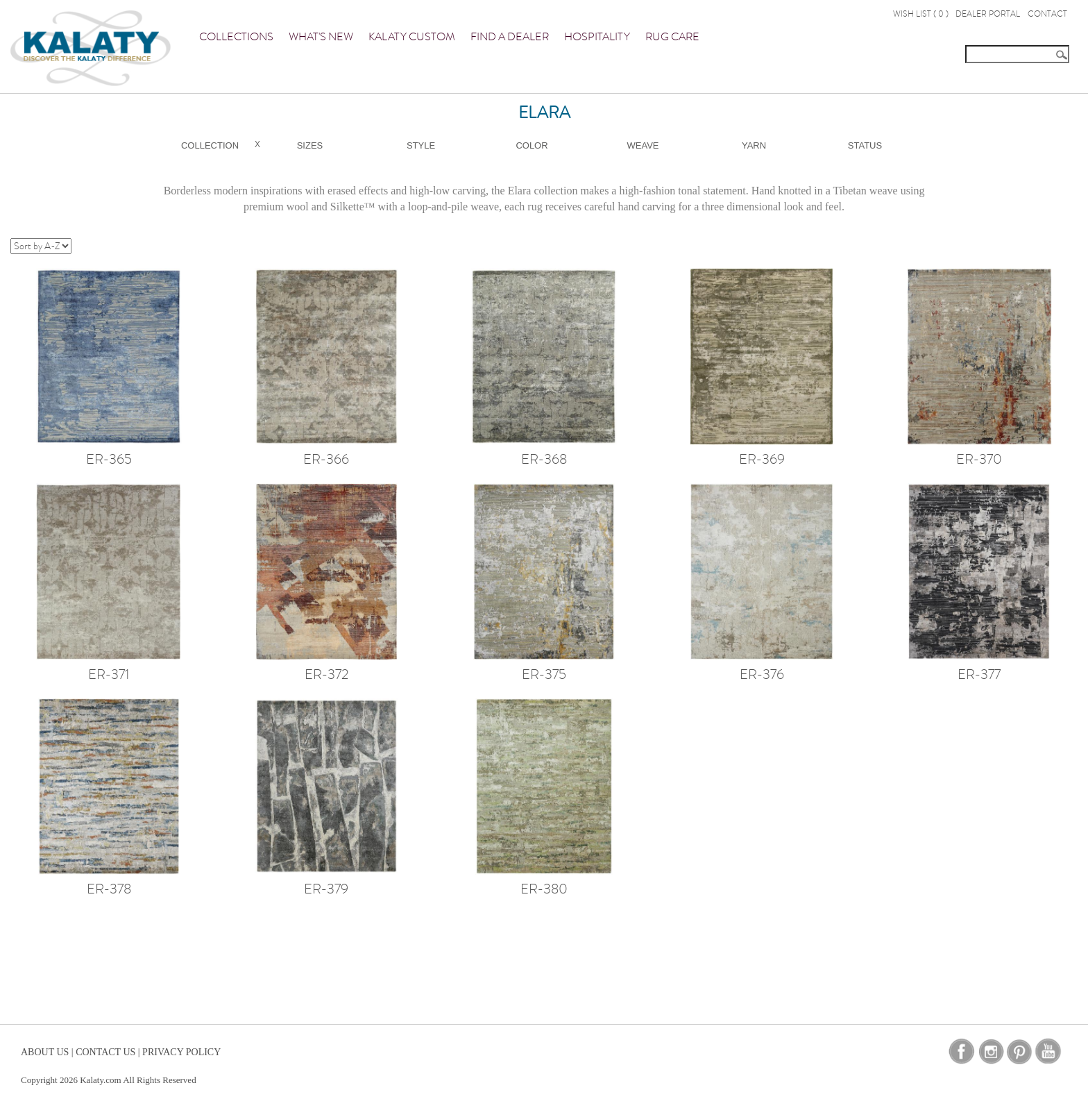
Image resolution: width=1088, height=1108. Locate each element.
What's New (321, 36)
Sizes (310, 145)
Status (865, 145)
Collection (210, 145)
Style (421, 145)
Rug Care (672, 36)
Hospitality (597, 36)
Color (531, 145)
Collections (236, 36)
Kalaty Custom (411, 36)
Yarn (754, 145)
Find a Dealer (509, 36)
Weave (643, 145)
